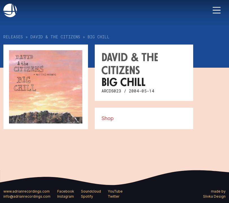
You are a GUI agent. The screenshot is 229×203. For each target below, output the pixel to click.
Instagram (65, 196)
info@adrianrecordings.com (26, 196)
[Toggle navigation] (217, 10)
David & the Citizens (55, 36)
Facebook (65, 191)
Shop (108, 118)
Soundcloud (91, 191)
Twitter (114, 196)
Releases (13, 36)
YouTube (115, 191)
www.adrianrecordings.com (26, 191)
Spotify (87, 196)
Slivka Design (214, 196)
